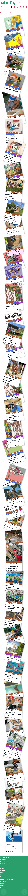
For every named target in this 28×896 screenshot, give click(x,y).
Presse (2, 876)
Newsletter (3, 861)
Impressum (3, 859)
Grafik (2, 885)
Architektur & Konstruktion (7, 879)
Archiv (2, 865)
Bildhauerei (3, 881)
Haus (1, 872)
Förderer (2, 870)
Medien (2, 887)
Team (1, 874)
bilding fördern (4, 863)
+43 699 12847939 (5, 857)
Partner (2, 868)
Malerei (2, 883)
